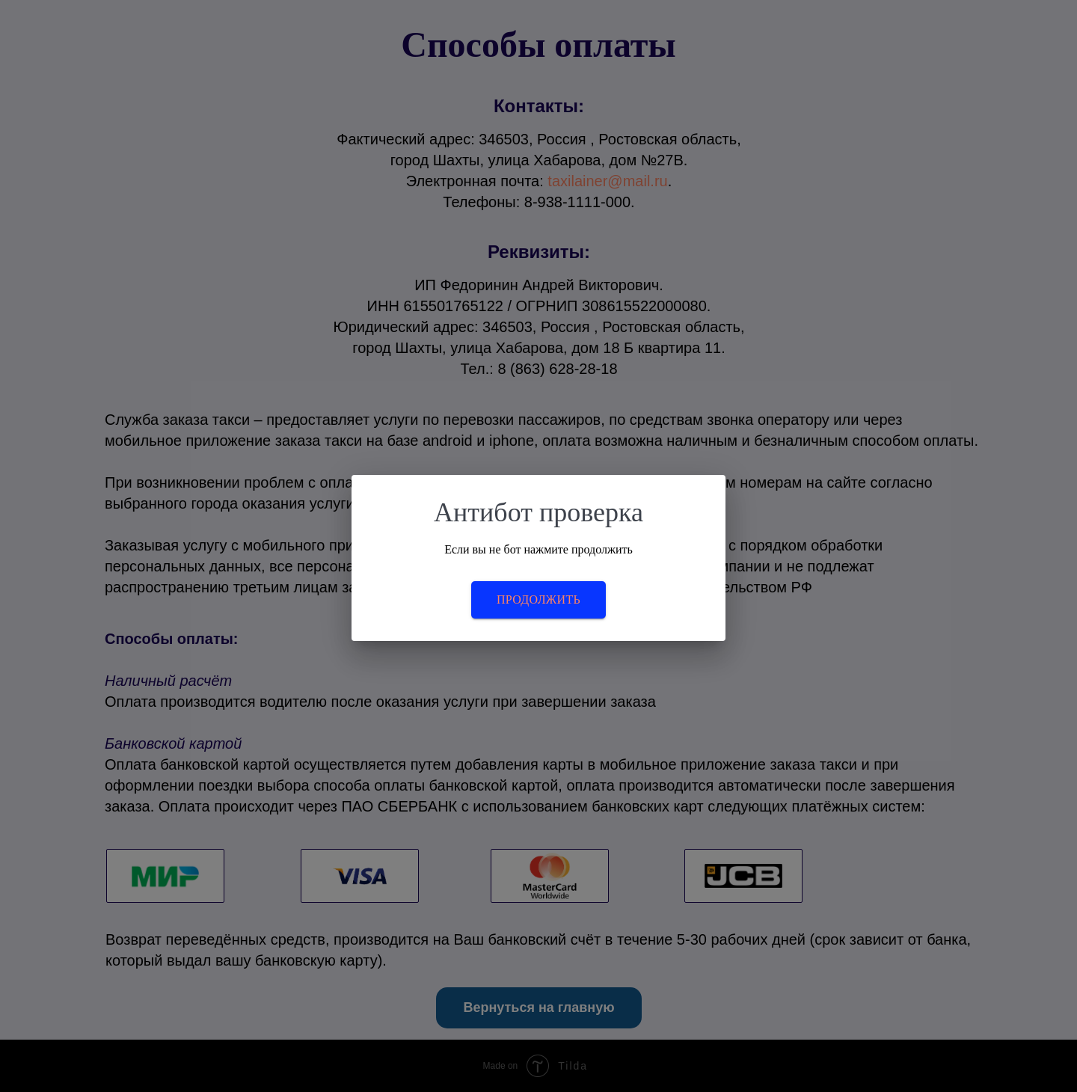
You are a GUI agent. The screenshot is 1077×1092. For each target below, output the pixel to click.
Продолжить (538, 599)
